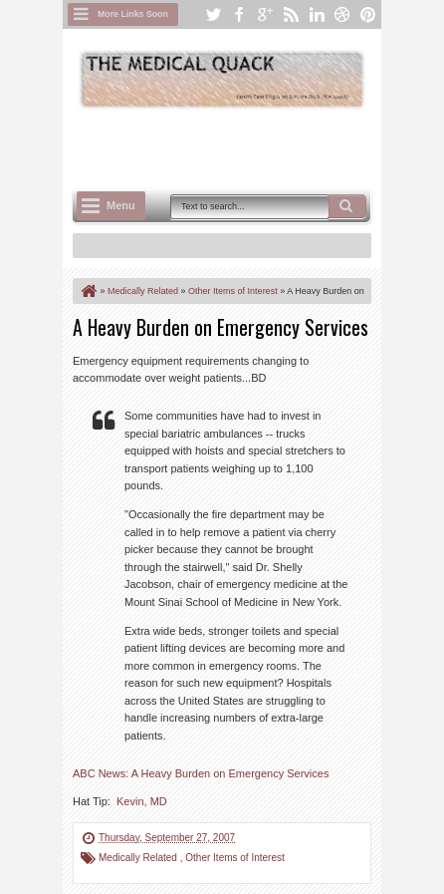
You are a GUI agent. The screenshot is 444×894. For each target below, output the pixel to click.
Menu (121, 205)
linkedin (317, 14)
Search (347, 206)
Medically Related (139, 857)
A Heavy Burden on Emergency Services (220, 327)
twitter (213, 14)
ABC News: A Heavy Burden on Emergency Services (201, 773)
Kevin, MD (141, 801)
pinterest (368, 14)
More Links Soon (133, 14)
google (265, 14)
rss (291, 14)
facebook (239, 14)
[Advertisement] (258, 146)
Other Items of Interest (234, 857)
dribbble (342, 14)
